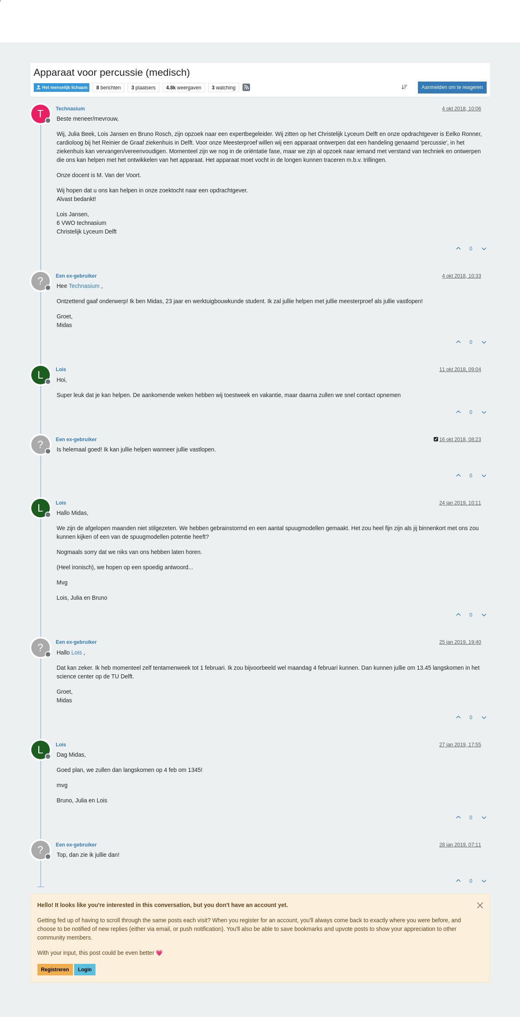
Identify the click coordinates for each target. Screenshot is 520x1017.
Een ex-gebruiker (76, 276)
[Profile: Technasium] (84, 286)
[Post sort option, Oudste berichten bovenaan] (404, 87)
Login (84, 970)
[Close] (480, 905)
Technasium (70, 109)
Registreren (55, 970)
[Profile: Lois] (76, 652)
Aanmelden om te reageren (452, 87)
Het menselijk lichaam (62, 87)
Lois (61, 369)
